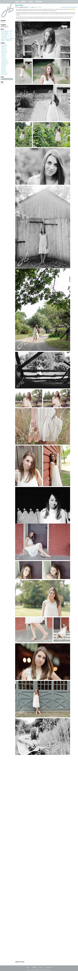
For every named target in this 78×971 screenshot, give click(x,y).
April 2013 (3, 48)
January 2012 (4, 59)
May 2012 (3, 56)
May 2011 (3, 69)
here (26, 20)
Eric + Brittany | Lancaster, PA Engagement (7, 31)
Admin (2, 83)
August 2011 (4, 65)
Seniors (40, 7)
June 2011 (3, 67)
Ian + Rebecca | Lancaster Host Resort (7, 36)
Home (16, 1)
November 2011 (5, 61)
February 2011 (4, 73)
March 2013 (4, 50)
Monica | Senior (19, 5)
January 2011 (4, 74)
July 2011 (3, 66)
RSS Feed (3, 22)
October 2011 (4, 62)
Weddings (23, 1)
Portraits (30, 1)
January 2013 (4, 51)
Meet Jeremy (39, 1)
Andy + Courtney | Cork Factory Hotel (6, 34)
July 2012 (3, 54)
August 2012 (4, 52)
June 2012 (3, 55)
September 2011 (5, 63)
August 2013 (4, 46)
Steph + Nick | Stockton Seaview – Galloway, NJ (6, 40)
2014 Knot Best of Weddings (7, 38)
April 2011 (3, 70)
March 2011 (4, 71)
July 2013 (3, 47)
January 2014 (4, 44)
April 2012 (3, 58)
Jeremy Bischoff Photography (69, 1)
